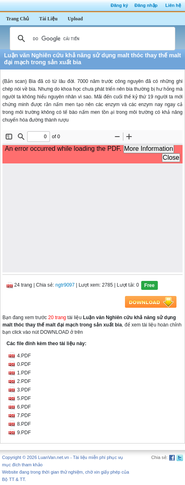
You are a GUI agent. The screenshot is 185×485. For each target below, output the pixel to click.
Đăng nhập (146, 5)
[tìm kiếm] (91, 38)
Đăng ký (119, 5)
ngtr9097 (65, 285)
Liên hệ (173, 5)
